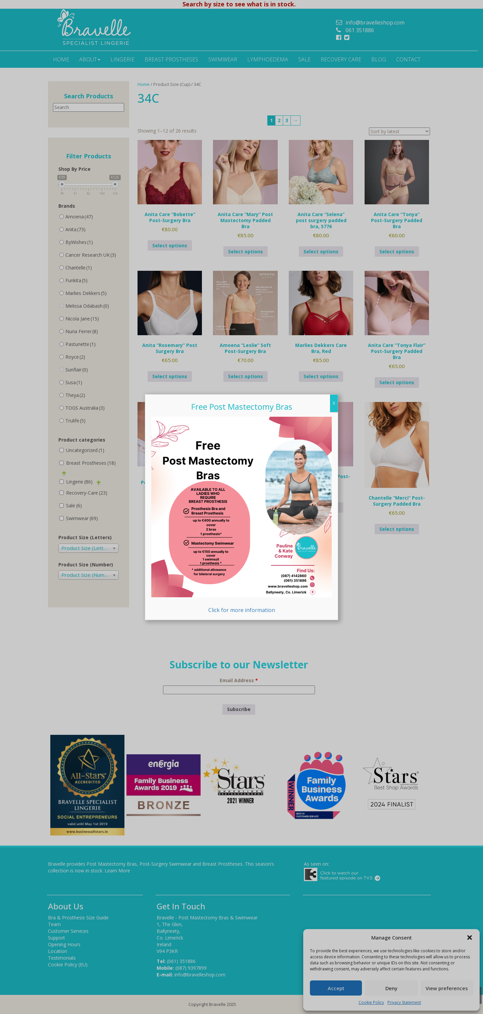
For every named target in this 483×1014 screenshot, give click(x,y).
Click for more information (241, 515)
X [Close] (334, 403)
